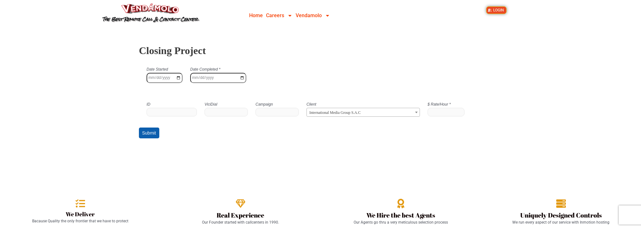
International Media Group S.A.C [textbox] (335, 112)
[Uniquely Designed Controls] (561, 203)
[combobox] (363, 112)
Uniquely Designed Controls (561, 215)
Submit (149, 132)
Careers (279, 15)
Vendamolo (313, 15)
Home (256, 15)
